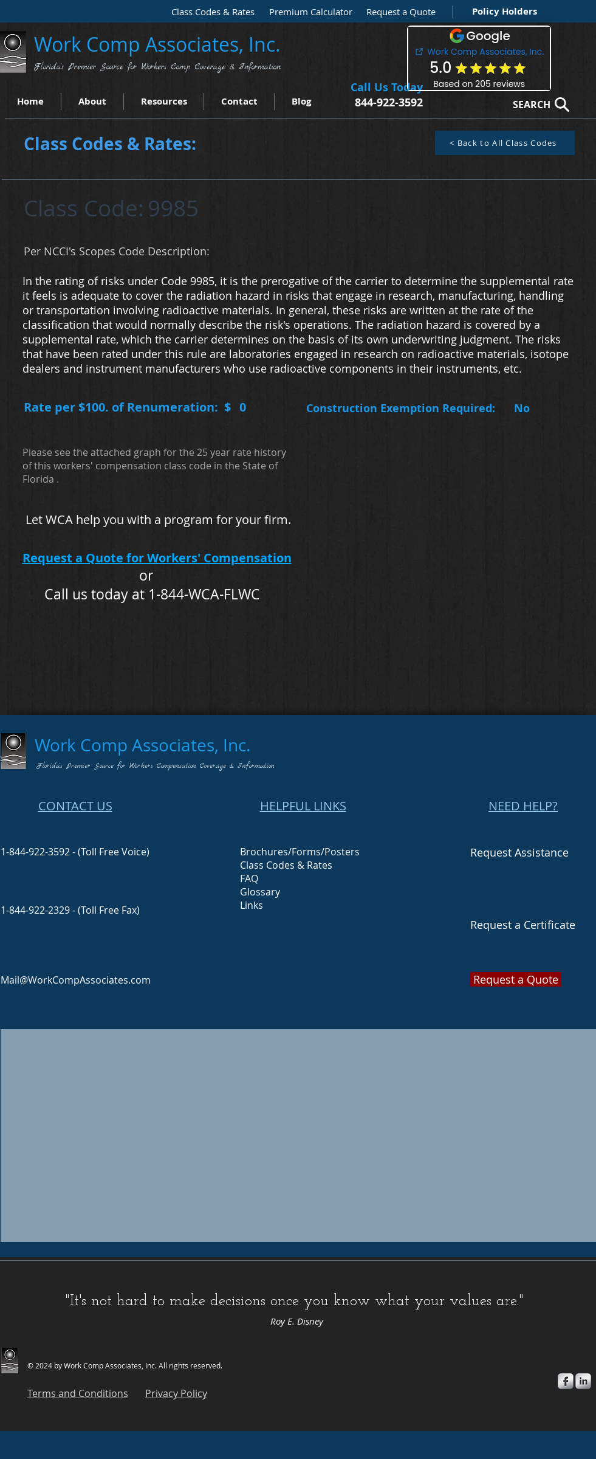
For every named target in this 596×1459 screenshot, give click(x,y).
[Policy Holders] (502, 11)
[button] (398, 12)
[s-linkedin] (583, 1381)
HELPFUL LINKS (303, 806)
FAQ (249, 878)
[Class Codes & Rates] (209, 12)
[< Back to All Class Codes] (505, 143)
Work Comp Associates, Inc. (160, 44)
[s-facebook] (566, 1381)
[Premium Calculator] (306, 12)
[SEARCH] (537, 104)
